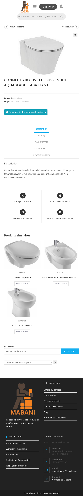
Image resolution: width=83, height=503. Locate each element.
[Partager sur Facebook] (60, 198)
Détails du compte (52, 389)
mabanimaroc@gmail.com (64, 471)
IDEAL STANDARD (21, 101)
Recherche (9, 346)
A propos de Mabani (61, 479)
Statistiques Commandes (18, 460)
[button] (35, 7)
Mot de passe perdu (53, 406)
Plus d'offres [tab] (41, 142)
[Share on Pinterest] (22, 214)
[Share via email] (60, 214)
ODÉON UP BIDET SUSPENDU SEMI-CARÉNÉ (60, 277)
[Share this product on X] (23, 198)
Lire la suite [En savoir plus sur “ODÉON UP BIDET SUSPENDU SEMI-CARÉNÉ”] (61, 283)
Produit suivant (68, 27)
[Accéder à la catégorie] (55, 362)
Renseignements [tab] (41, 155)
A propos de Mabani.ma (55, 417)
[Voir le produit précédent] (6, 27)
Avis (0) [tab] (41, 135)
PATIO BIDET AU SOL (22, 325)
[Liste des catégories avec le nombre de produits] (28, 362)
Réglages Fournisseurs (17, 465)
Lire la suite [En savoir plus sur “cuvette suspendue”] (22, 283)
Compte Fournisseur (16, 443)
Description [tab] (41, 129)
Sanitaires (18, 98)
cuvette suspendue (22, 277)
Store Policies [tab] (41, 148)
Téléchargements (52, 401)
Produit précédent (16, 27)
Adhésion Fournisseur (16, 449)
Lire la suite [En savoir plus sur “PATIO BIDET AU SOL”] (22, 332)
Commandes (50, 395)
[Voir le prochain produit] (77, 27)
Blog (46, 412)
